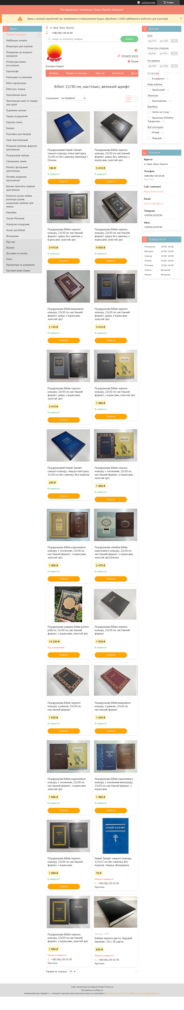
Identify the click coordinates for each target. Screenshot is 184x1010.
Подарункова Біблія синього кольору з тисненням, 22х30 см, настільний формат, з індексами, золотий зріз (114, 473)
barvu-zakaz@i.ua (153, 203)
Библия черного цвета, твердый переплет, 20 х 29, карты (113, 939)
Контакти (118, 73)
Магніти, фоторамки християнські (17, 169)
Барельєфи (12, 71)
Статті (9, 259)
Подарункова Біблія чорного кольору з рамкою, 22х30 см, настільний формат (64, 706)
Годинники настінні (16, 110)
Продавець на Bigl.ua (92, 990)
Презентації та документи (20, 264)
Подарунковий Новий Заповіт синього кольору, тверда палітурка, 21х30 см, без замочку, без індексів (68, 471)
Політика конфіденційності (146, 993)
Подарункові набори (17, 155)
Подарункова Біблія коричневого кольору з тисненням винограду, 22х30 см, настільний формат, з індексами (114, 784)
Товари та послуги (16, 34)
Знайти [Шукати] (129, 39)
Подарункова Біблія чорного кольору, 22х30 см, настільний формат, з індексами (65, 862)
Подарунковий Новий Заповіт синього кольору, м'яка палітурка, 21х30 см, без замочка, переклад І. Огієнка (68, 155)
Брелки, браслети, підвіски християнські (20, 188)
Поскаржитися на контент (118, 993)
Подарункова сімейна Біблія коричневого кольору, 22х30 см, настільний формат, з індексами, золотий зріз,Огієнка (114, 552)
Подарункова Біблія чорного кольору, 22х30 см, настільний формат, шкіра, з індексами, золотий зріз (112, 314)
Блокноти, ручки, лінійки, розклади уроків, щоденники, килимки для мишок (19, 201)
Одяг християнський (17, 140)
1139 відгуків (148, 2)
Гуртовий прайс (171, 73)
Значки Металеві (15, 218)
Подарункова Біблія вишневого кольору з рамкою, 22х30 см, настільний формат (113, 706)
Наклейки (11, 212)
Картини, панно (14, 122)
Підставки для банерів (18, 134)
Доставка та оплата (16, 253)
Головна (53, 73)
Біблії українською (16, 83)
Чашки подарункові (17, 116)
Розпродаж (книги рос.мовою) (16, 63)
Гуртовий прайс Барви (18, 270)
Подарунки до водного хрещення (19, 54)
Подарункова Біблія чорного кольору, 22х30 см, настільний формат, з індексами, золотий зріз (115, 392)
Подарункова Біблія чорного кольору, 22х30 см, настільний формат (112, 630)
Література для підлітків (19, 46)
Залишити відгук (129, 55)
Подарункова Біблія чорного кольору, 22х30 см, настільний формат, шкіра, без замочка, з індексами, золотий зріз (112, 155)
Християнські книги (16, 95)
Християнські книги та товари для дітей (22, 102)
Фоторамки (12, 236)
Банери (10, 128)
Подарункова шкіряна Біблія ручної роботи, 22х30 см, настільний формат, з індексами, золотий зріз (68, 630)
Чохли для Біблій (15, 230)
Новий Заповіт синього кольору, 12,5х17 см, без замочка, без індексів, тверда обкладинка (113, 862)
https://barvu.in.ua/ (154, 191)
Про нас (10, 241)
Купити (64, 181)
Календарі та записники (19, 77)
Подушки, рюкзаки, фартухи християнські (21, 147)
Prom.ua (109, 986)
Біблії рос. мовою (15, 89)
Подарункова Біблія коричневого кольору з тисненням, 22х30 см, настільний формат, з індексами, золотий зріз (67, 552)
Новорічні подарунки (18, 224)
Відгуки (10, 247)
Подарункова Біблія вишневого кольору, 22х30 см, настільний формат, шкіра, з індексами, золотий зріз (66, 314)
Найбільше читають (16, 40)
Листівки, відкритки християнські (16, 178)
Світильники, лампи (16, 161)
